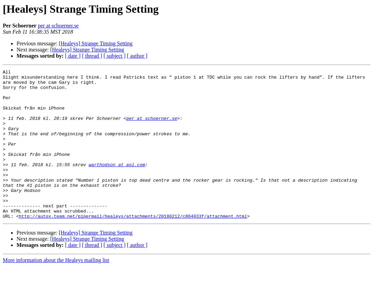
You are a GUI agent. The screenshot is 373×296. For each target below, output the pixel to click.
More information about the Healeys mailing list (56, 290)
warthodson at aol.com (117, 184)
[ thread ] (92, 56)
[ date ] (73, 56)
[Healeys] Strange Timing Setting (96, 43)
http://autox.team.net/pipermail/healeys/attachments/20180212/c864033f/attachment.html (133, 246)
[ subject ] (115, 56)
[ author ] (137, 56)
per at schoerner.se (58, 26)
